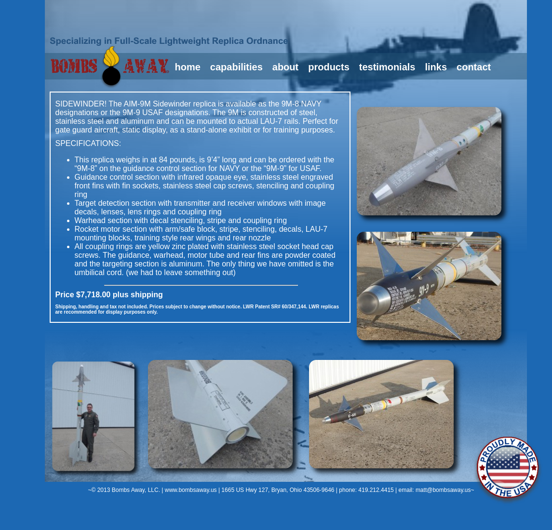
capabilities (236, 67)
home (188, 67)
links (436, 67)
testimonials (387, 67)
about (285, 67)
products (329, 67)
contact (474, 67)
